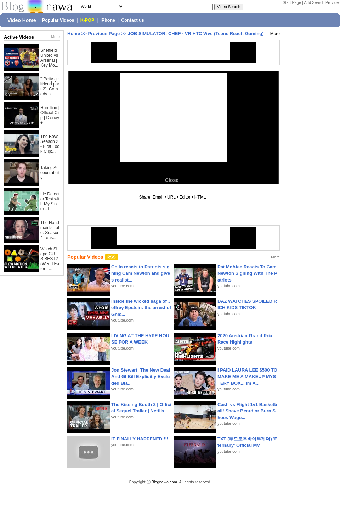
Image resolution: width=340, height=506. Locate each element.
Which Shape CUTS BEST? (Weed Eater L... (49, 258)
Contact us (132, 20)
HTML (200, 197)
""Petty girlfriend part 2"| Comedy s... (49, 86)
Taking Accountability (50, 172)
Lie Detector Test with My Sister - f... (50, 201)
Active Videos (19, 37)
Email (158, 197)
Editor (184, 197)
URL (171, 197)
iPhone (107, 20)
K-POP (87, 20)
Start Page (292, 2)
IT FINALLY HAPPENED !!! (139, 438)
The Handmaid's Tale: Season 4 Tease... (50, 230)
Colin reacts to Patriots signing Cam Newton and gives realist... (140, 273)
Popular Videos (58, 20)
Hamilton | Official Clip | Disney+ (50, 115)
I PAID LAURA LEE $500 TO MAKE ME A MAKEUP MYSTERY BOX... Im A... (247, 376)
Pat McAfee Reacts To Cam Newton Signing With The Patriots (247, 273)
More (55, 36)
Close (171, 180)
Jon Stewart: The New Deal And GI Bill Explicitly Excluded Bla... (140, 376)
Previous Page (104, 33)
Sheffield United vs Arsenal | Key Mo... (49, 58)
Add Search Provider (322, 2)
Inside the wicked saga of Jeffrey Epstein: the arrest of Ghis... (141, 308)
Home (73, 33)
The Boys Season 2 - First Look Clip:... (50, 144)
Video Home (21, 20)
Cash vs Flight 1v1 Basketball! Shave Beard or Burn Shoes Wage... (247, 411)
